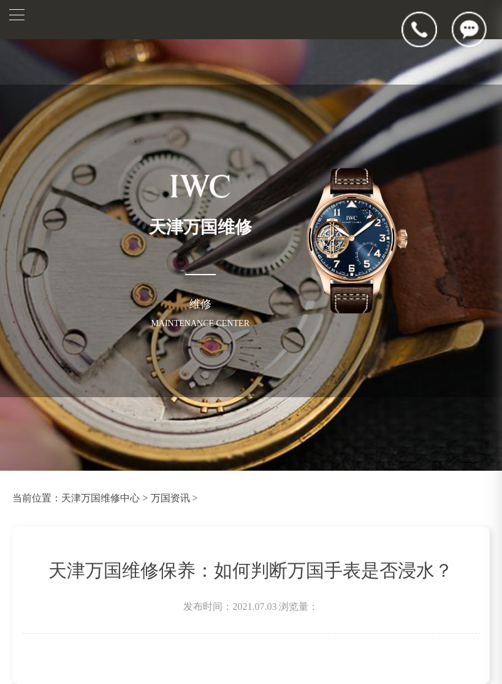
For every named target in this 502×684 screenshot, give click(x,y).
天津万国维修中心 (100, 498)
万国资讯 (170, 498)
